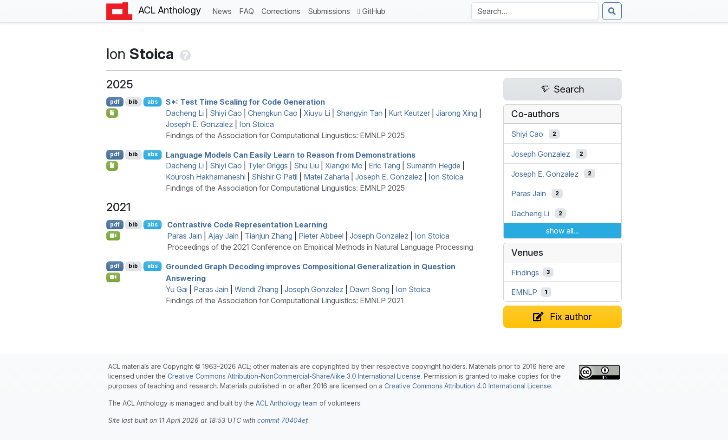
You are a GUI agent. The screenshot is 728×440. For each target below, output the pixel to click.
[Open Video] (113, 235)
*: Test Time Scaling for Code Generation (245, 102)
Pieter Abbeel (321, 235)
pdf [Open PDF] (115, 101)
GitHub (371, 11)
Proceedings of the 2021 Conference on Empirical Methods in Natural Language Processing (320, 247)
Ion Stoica (256, 124)
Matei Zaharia (326, 176)
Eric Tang (384, 165)
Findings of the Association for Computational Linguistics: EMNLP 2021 (285, 300)
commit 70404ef (282, 420)
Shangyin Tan (359, 113)
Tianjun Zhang (268, 235)
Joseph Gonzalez (379, 235)
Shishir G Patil (275, 176)
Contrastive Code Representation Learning (247, 224)
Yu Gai (177, 289)
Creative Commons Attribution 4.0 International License (467, 386)
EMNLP (524, 292)
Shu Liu (306, 165)
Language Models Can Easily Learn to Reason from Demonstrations (291, 154)
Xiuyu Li (317, 113)
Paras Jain (184, 235)
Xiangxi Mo (344, 165)
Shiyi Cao (226, 113)
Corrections (282, 10)
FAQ (248, 10)
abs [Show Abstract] (152, 101)
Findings (525, 272)
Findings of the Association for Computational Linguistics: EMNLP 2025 (285, 135)
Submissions (331, 10)
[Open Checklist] (112, 113)
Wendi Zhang (256, 289)
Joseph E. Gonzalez (199, 124)
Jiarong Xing (456, 113)
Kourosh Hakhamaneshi (206, 176)
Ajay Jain (223, 235)
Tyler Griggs (268, 165)
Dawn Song (370, 289)
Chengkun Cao (273, 113)
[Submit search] (612, 11)
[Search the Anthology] (534, 11)
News (223, 10)
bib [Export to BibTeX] (133, 101)
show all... (562, 230)
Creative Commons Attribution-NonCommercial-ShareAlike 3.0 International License (294, 376)
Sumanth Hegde (433, 165)
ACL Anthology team (287, 403)
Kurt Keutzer (409, 113)
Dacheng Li (185, 113)
